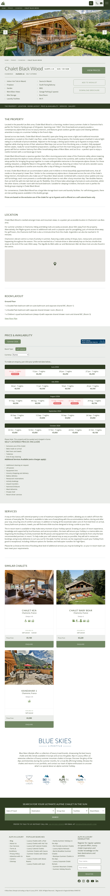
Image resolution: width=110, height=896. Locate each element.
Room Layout (34, 106)
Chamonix (18, 8)
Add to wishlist (89, 82)
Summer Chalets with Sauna (37, 851)
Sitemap (12, 861)
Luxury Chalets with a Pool (36, 841)
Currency (8, 355)
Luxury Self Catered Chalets (36, 846)
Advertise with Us (16, 856)
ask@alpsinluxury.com (86, 824)
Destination (36, 811)
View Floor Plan (11, 318)
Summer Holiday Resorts (61, 869)
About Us (13, 843)
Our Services (14, 846)
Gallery (71, 106)
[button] (5, 32)
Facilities (76, 811)
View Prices (93, 70)
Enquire (29, 644)
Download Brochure (89, 90)
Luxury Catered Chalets (35, 849)
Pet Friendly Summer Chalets (63, 846)
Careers (12, 859)
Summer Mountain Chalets (62, 867)
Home (4, 8)
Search (55, 817)
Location (22, 106)
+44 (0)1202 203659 (56, 824)
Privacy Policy (14, 854)
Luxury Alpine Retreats (60, 849)
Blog (11, 841)
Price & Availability (49, 106)
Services (63, 106)
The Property (11, 106)
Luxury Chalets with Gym (35, 864)
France (10, 8)
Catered (33, 633)
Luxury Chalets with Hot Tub (36, 843)
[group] (55, 33)
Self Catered (31, 74)
